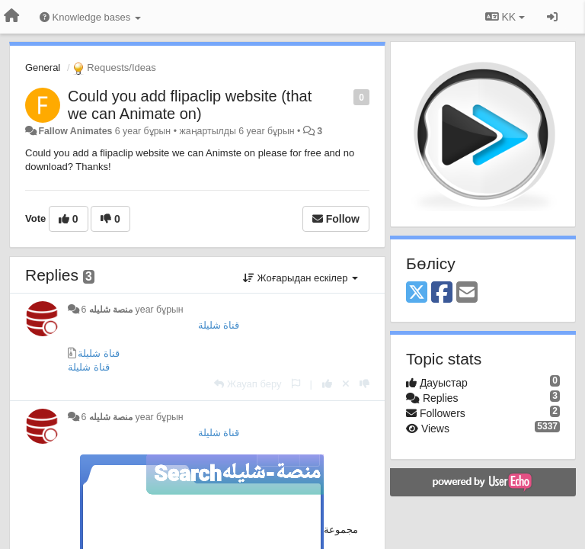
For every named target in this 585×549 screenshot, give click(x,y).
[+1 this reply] (327, 384)
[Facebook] (441, 293)
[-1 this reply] (364, 384)
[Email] (467, 293)
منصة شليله (111, 309)
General (42, 67)
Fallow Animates (75, 131)
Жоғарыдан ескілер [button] (300, 278)
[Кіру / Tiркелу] (552, 17)
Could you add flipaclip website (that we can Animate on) (190, 105)
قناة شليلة (219, 325)
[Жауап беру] (247, 384)
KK (505, 17)
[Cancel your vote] (346, 384)
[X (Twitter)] (416, 293)
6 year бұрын (132, 309)
